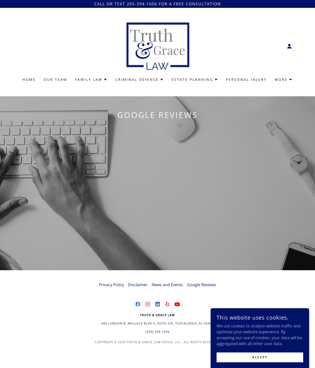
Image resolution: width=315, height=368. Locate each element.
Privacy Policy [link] (111, 298)
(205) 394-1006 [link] (157, 345)
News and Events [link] (167, 298)
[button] (289, 46)
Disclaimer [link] (138, 298)
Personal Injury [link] (246, 79)
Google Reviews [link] (201, 298)
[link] (157, 45)
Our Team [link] (55, 79)
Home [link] (29, 79)
